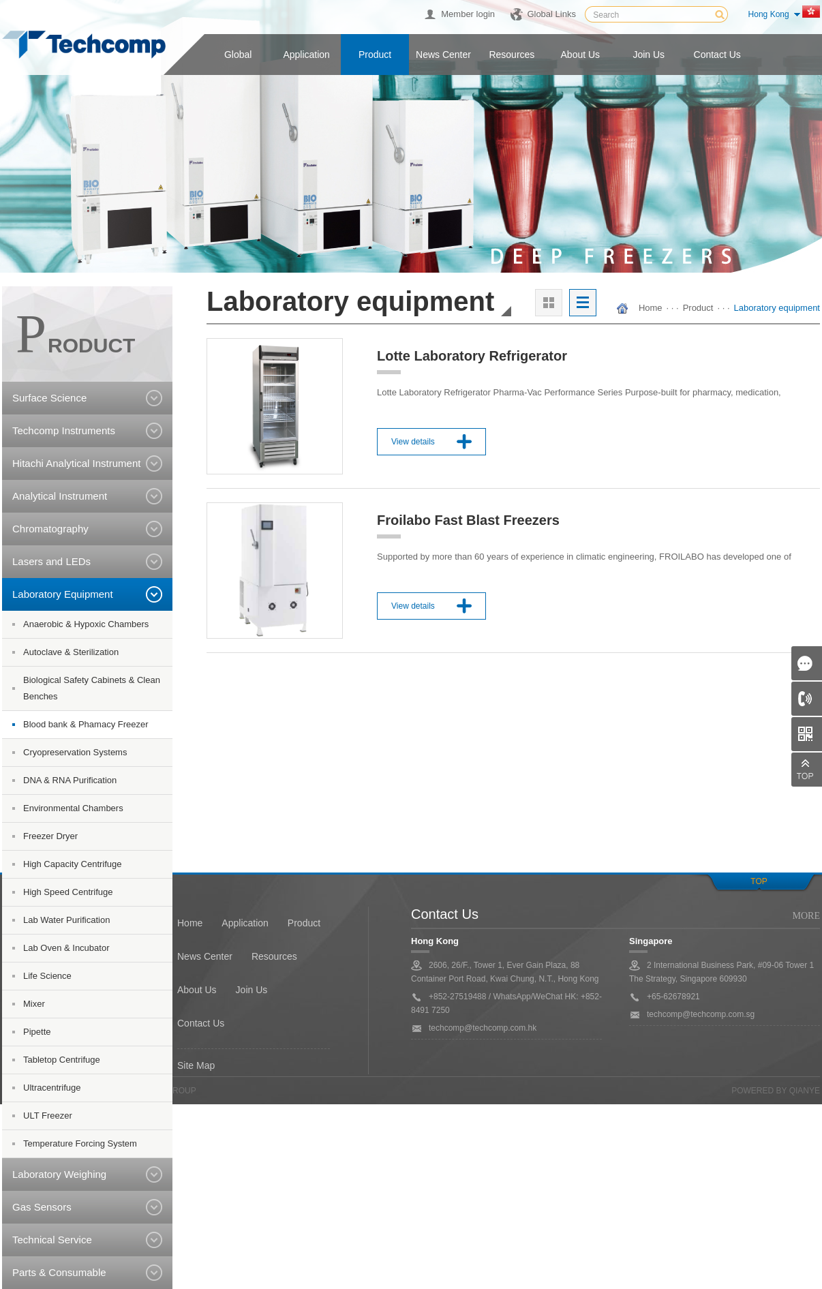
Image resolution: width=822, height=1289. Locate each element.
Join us (649, 54)
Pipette (36, 1032)
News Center (204, 956)
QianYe (804, 1090)
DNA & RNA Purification (70, 780)
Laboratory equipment (777, 308)
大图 (549, 303)
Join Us (252, 989)
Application (306, 54)
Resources (511, 54)
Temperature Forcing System (80, 1143)
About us (580, 54)
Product (375, 54)
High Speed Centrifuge (68, 892)
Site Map (196, 1065)
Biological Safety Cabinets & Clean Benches (91, 688)
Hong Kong (768, 14)
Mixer (34, 1004)
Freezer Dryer (50, 836)
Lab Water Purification (66, 920)
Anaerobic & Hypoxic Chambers (86, 624)
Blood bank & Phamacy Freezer (86, 724)
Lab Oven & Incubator (66, 948)
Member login (468, 14)
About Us (197, 989)
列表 (583, 303)
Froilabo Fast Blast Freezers (468, 520)
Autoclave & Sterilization (71, 652)
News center (443, 54)
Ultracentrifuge (52, 1087)
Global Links (551, 14)
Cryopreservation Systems (75, 752)
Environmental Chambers (73, 808)
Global (238, 54)
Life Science (47, 976)
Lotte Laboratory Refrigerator (472, 355)
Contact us (717, 54)
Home (651, 308)
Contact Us (200, 1023)
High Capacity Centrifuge (72, 864)
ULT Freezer (47, 1115)
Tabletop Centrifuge (61, 1060)
